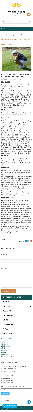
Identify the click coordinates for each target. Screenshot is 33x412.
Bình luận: (4, 268)
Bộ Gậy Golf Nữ (5, 347)
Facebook (6, 400)
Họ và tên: (4, 254)
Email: (3, 261)
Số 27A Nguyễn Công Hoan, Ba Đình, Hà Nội (16, 366)
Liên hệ (5, 320)
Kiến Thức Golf (8, 315)
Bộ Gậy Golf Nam (6, 345)
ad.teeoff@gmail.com (9, 371)
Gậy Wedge (4, 354)
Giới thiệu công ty (6, 378)
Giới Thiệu (6, 302)
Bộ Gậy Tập (4, 343)
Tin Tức (5, 329)
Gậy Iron (3, 352)
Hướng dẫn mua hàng (7, 380)
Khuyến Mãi (7, 311)
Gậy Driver (4, 349)
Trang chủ (4, 35)
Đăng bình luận (9, 291)
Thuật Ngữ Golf (8, 324)
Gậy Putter (4, 350)
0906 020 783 (12, 369)
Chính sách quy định (7, 382)
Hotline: (6, 369)
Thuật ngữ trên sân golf (15, 35)
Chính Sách (7, 306)
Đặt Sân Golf (7, 333)
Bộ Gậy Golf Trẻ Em (6, 356)
